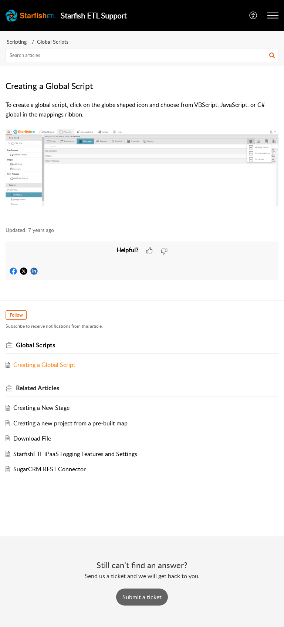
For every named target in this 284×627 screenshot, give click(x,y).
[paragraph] (142, 159)
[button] (253, 15)
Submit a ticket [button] (142, 597)
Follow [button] (16, 315)
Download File (32, 438)
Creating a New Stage (41, 408)
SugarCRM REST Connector (49, 469)
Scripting (17, 41)
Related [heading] (37, 388)
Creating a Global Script (44, 365)
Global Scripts (52, 41)
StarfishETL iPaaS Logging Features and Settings (75, 454)
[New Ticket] (142, 597)
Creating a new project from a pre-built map (70, 423)
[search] (142, 55)
